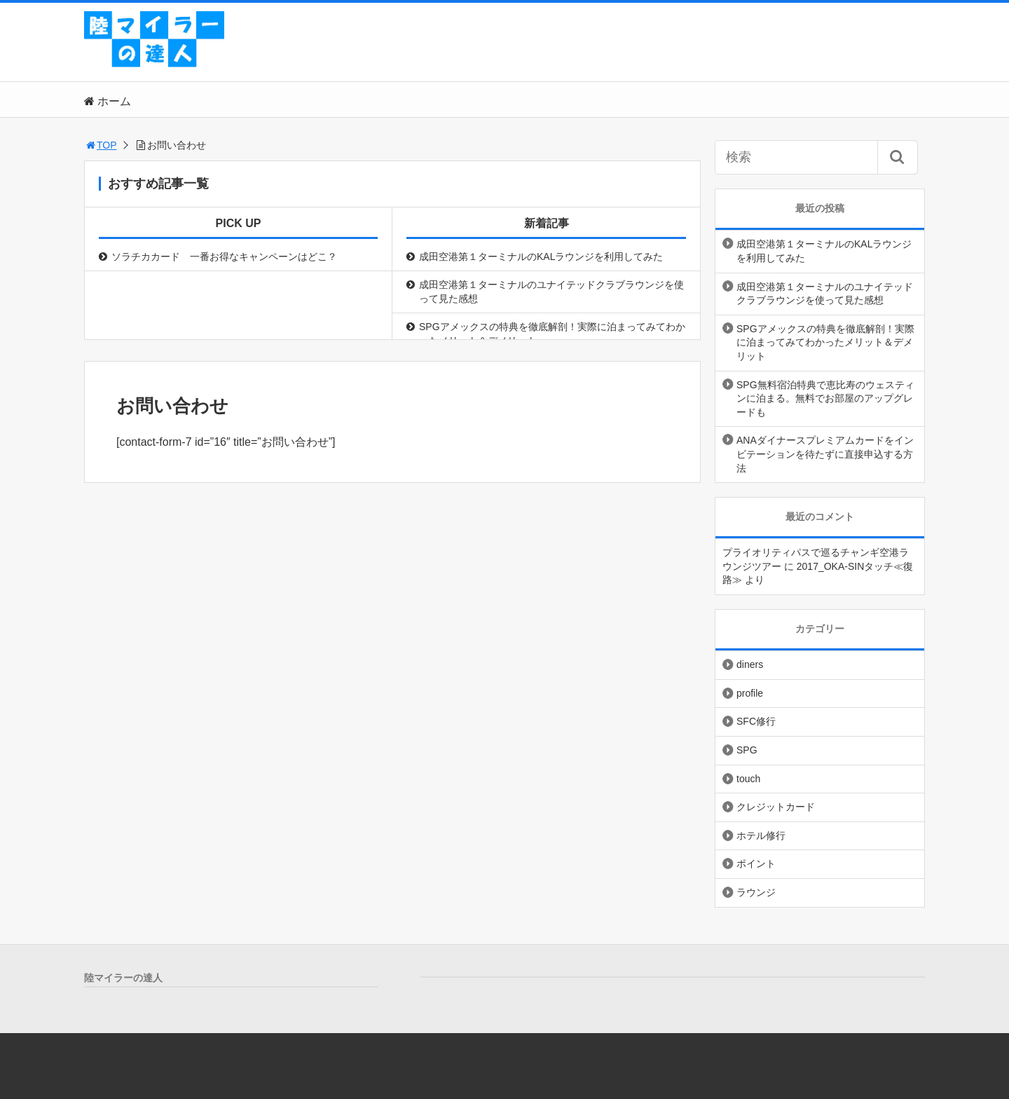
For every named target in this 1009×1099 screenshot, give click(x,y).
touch (748, 778)
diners (749, 664)
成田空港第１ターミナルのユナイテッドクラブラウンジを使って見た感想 (551, 291)
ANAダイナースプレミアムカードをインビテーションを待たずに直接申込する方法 (825, 454)
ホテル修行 (760, 835)
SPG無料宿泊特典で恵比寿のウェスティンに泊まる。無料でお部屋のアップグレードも (825, 398)
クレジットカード (775, 806)
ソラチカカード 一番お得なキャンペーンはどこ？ (224, 256)
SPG (746, 750)
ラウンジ (756, 892)
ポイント (756, 863)
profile (749, 693)
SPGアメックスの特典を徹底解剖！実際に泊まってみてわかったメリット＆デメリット (552, 333)
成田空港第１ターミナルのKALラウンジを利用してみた (541, 256)
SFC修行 (756, 721)
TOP (100, 145)
